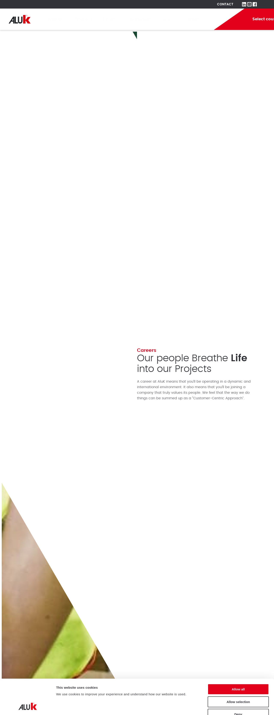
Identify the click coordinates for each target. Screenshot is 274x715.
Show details (66, 706)
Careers (192, 19)
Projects (111, 19)
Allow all (238, 656)
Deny (238, 681)
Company (54, 19)
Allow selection (238, 669)
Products (83, 19)
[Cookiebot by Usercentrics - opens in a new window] (27, 706)
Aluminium (141, 19)
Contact (225, 4)
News (168, 19)
